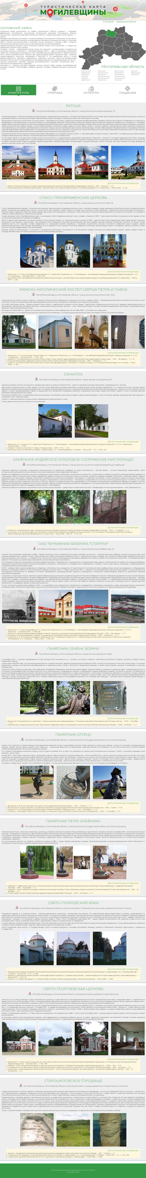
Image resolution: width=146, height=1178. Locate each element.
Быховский (85, 74)
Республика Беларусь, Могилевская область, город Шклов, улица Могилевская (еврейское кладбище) (76, 465)
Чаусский (134, 71)
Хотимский (118, 80)
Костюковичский (103, 76)
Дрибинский (85, 80)
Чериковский (135, 73)
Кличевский (102, 74)
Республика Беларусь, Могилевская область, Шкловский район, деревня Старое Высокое (76, 994)
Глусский (84, 76)
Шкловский (135, 74)
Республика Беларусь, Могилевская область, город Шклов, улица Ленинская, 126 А (75, 295)
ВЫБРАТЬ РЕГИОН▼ (126, 22)
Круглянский (119, 71)
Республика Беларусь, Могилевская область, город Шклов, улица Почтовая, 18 (75, 203)
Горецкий (84, 78)
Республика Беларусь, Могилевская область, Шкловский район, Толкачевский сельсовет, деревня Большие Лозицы (75, 908)
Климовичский (103, 73)
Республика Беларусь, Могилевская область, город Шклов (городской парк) (75, 654)
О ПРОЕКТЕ (108, 22)
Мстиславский (119, 74)
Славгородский (120, 78)
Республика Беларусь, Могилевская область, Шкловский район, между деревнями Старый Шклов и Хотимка (75, 1086)
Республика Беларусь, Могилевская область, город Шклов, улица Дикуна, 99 (75, 380)
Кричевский (102, 80)
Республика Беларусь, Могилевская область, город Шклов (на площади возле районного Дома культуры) (75, 740)
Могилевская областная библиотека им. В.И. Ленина (73, 1170)
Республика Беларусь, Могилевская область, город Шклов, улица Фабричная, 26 (75, 549)
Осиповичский (120, 76)
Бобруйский (85, 73)
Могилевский (119, 73)
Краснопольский (103, 78)
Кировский (102, 71)
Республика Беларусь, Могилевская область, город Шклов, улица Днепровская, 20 (75, 111)
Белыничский (86, 71)
